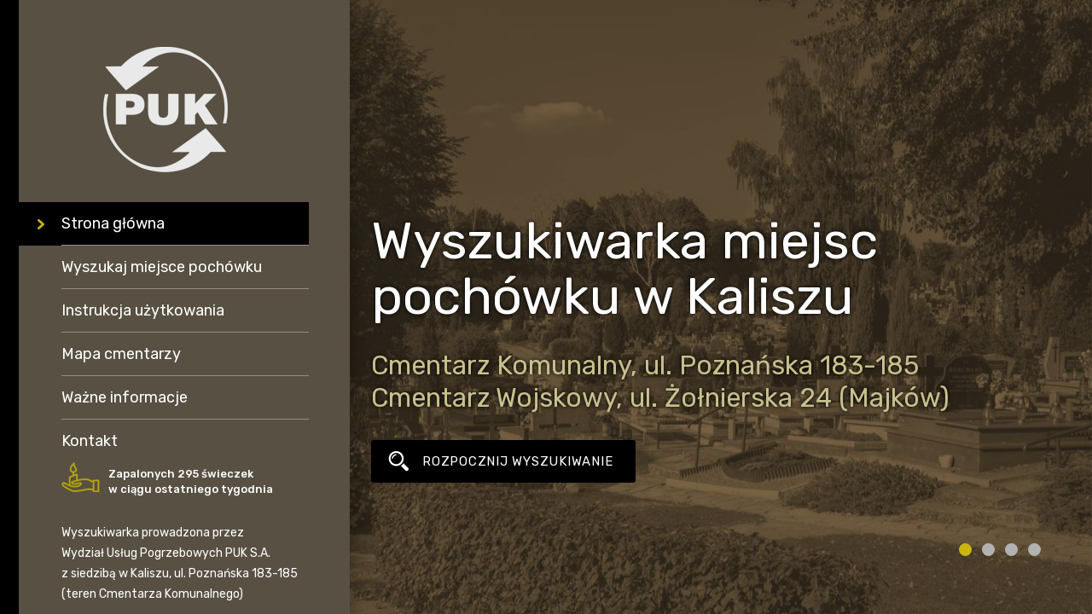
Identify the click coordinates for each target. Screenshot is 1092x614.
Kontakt (89, 441)
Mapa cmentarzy (121, 354)
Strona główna (113, 223)
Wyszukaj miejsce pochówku (161, 267)
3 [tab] (1011, 549)
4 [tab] (1034, 549)
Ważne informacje (124, 397)
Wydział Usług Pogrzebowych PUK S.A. (165, 553)
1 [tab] (965, 549)
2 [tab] (988, 549)
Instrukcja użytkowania (142, 310)
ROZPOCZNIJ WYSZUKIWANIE (517, 461)
